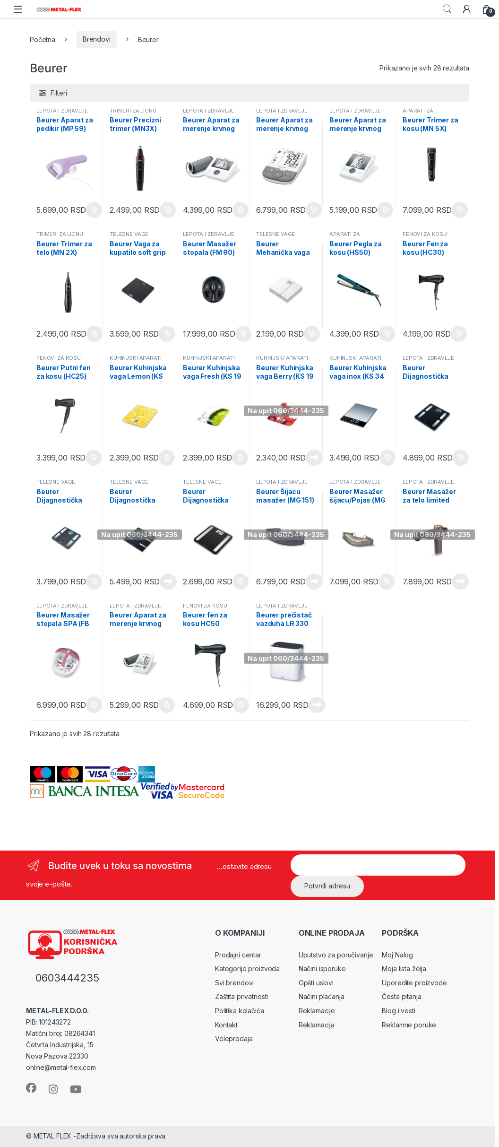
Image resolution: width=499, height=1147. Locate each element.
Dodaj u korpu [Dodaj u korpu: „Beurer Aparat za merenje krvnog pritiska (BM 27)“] (240, 210)
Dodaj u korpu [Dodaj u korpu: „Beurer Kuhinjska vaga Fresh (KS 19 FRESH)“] (240, 458)
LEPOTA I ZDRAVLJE (62, 110)
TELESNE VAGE (129, 234)
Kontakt (226, 1025)
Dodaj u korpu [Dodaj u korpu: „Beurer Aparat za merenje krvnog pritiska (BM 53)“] (314, 210)
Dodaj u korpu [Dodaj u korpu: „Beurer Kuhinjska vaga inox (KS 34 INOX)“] (387, 458)
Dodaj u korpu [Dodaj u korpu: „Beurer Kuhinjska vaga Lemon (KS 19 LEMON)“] (167, 458)
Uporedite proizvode (414, 983)
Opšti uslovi (316, 983)
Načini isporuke (322, 969)
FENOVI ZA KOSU (425, 234)
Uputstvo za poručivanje (336, 955)
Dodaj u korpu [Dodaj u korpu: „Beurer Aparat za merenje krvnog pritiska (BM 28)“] (385, 210)
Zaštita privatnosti (241, 996)
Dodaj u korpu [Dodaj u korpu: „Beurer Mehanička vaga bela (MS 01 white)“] (312, 334)
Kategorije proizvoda (247, 969)
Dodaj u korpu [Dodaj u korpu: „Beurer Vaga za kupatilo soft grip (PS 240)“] (167, 334)
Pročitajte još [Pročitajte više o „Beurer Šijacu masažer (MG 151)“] (314, 582)
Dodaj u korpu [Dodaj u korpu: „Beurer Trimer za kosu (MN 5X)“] (460, 210)
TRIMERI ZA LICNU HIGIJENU (133, 113)
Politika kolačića (239, 1011)
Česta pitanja (401, 996)
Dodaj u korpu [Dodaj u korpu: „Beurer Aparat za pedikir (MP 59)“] (94, 210)
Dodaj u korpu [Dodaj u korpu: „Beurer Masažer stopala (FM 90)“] (243, 334)
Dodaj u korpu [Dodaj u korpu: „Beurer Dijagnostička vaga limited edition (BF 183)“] (240, 582)
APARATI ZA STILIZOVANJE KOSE (429, 113)
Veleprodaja (233, 1038)
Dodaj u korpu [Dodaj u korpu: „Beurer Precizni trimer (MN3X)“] (168, 210)
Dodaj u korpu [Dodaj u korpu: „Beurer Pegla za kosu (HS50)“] (387, 334)
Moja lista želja (404, 969)
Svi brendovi (234, 983)
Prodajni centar (238, 955)
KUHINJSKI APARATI (136, 358)
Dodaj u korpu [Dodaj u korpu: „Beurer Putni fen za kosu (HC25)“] (94, 458)
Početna (42, 39)
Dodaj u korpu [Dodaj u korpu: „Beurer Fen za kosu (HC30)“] (459, 334)
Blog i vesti (398, 1011)
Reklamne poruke (409, 1025)
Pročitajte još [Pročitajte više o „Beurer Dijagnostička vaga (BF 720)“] (168, 582)
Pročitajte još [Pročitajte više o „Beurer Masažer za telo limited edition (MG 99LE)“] (460, 582)
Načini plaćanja (321, 996)
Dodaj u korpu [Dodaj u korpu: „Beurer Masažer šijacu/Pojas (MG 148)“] (387, 582)
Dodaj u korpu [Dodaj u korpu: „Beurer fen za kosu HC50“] (241, 705)
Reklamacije (317, 1011)
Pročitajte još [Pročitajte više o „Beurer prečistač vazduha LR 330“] (317, 705)
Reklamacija (317, 1025)
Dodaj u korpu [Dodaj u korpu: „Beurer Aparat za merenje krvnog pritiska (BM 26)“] (167, 705)
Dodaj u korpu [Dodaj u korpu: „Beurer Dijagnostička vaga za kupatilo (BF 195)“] (94, 582)
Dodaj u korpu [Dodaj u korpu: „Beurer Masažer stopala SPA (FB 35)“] (94, 705)
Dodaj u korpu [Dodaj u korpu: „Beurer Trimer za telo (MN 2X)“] (94, 334)
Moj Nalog (397, 955)
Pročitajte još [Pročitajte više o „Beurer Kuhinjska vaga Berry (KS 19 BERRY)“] (314, 458)
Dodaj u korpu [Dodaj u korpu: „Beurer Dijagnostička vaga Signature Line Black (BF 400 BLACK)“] (461, 458)
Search (447, 9)
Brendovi (97, 39)
